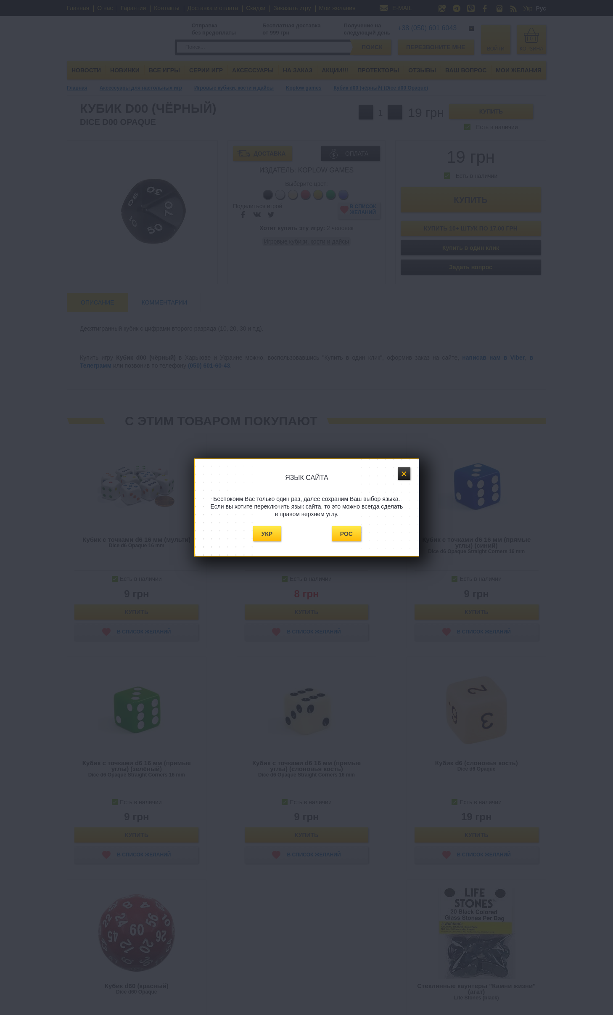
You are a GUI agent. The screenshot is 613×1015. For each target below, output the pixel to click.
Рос (346, 533)
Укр (267, 533)
